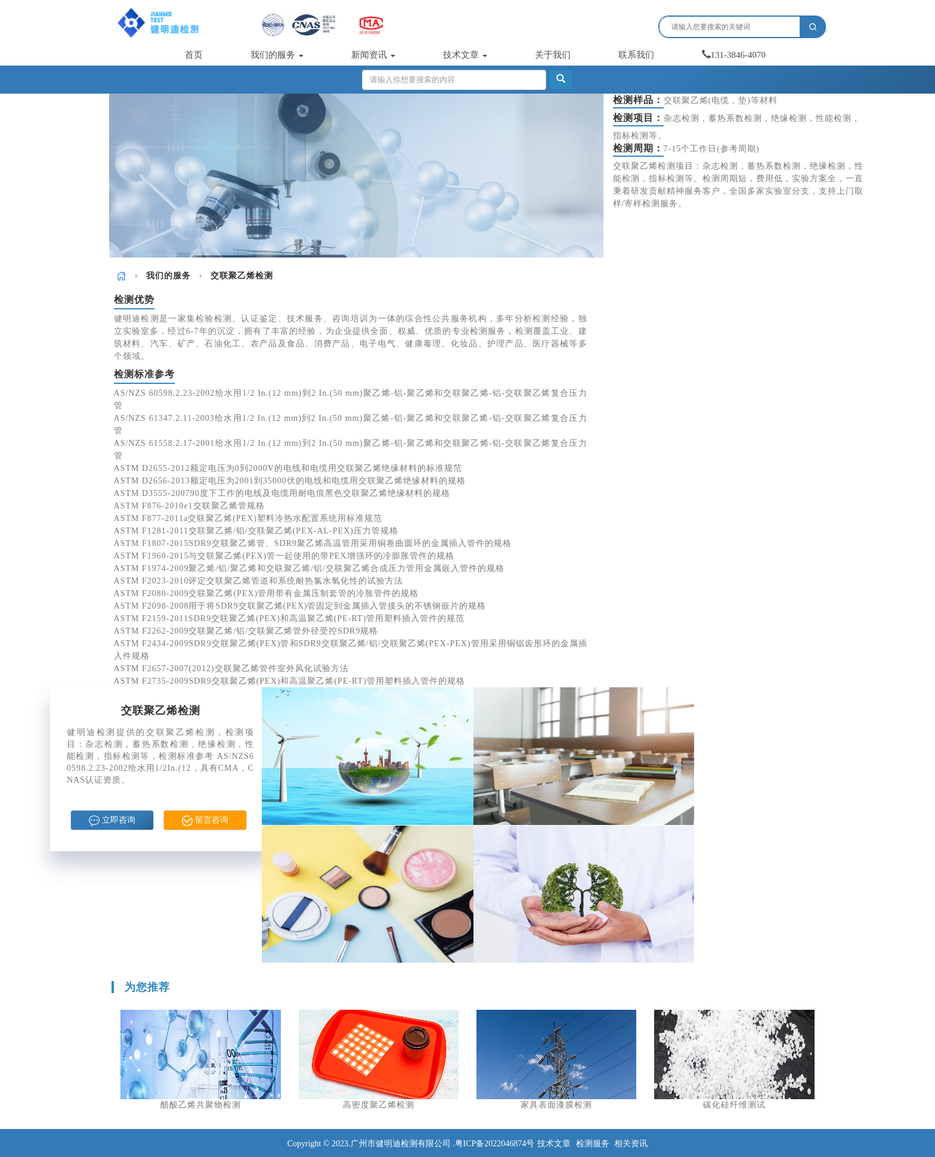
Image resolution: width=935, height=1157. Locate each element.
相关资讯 (631, 1143)
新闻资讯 (373, 55)
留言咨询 (205, 820)
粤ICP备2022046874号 (495, 1143)
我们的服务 (277, 55)
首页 (194, 55)
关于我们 (553, 55)
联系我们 (636, 55)
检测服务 (592, 1143)
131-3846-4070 (734, 55)
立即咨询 (112, 820)
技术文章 (465, 55)
